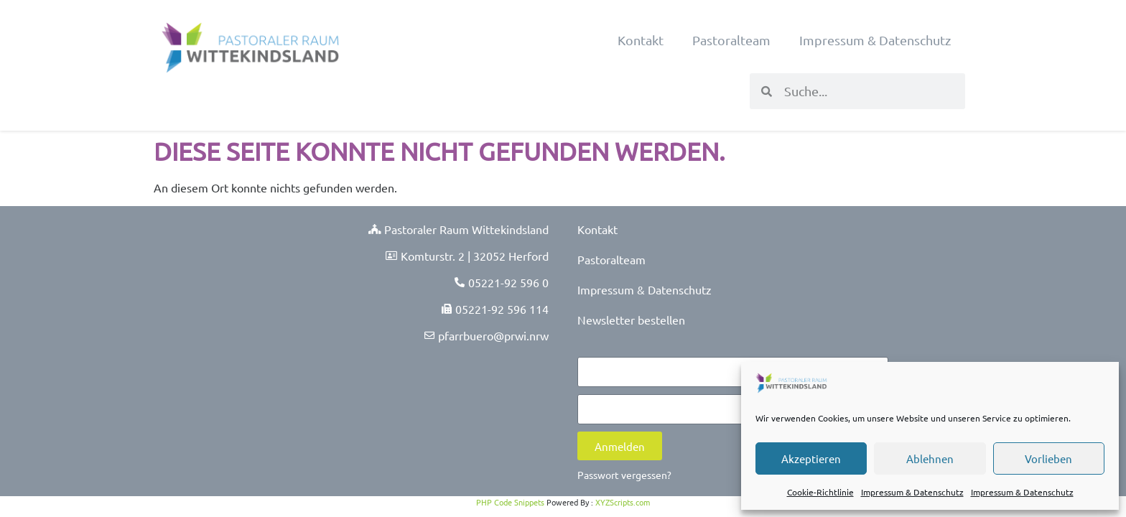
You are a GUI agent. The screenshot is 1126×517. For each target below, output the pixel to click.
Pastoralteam (731, 39)
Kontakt (641, 39)
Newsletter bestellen (631, 319)
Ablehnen (930, 458)
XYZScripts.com (622, 502)
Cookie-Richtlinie (820, 492)
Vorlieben (1048, 458)
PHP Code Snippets (510, 502)
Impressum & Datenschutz (912, 492)
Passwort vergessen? (624, 474)
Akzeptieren (811, 458)
